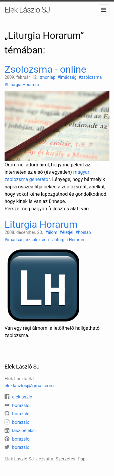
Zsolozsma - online (45, 69)
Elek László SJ (27, 9)
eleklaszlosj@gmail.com (29, 385)
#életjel (67, 232)
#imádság (67, 77)
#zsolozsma (91, 77)
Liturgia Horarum (41, 224)
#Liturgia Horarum (22, 84)
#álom (51, 232)
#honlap (48, 77)
